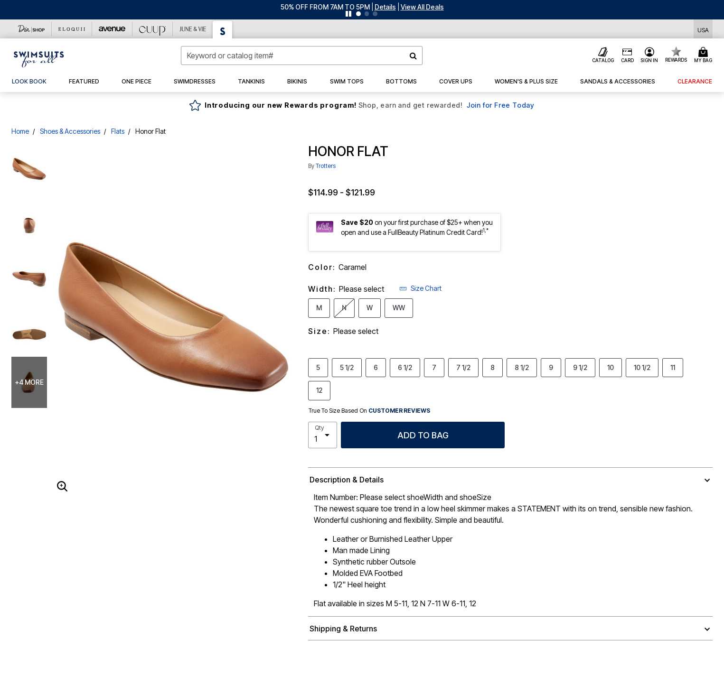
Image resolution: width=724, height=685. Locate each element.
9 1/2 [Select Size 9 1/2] (580, 367)
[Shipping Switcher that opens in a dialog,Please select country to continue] (703, 29)
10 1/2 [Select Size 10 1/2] (642, 367)
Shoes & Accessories (70, 131)
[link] (29, 81)
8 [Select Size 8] (492, 367)
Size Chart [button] (420, 288)
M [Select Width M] (319, 307)
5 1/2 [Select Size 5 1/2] (347, 367)
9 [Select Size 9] (551, 367)
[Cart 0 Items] (704, 55)
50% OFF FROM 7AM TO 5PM (325, 7)
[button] (385, 7)
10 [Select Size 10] (610, 367)
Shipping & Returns (343, 628)
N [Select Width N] (344, 307)
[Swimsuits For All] (222, 29)
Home (20, 131)
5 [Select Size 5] (318, 367)
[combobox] (301, 55)
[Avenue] (112, 29)
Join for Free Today (501, 105)
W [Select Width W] (370, 307)
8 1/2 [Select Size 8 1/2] (522, 367)
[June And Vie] (193, 29)
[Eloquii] (72, 29)
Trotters (326, 165)
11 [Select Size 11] (672, 367)
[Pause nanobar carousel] (348, 14)
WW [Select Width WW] (399, 307)
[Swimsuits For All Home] (38, 58)
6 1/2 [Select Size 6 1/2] (405, 367)
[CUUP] (152, 29)
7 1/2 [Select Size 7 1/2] (463, 367)
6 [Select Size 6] (376, 367)
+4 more (29, 382)
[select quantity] (322, 435)
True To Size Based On (369, 410)
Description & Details (347, 479)
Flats (117, 131)
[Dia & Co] (31, 29)
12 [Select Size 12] (319, 390)
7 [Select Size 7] (434, 367)
